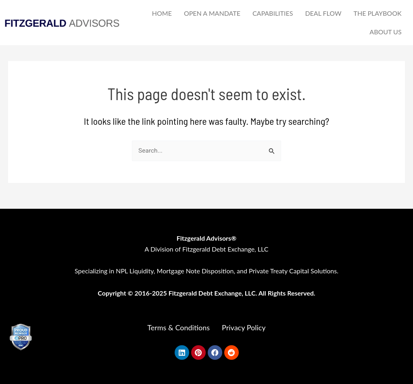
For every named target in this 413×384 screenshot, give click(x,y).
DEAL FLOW (323, 13)
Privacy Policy (244, 327)
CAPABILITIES (272, 13)
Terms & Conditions (178, 327)
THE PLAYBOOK (377, 13)
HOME (162, 13)
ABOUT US (385, 32)
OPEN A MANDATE (212, 13)
